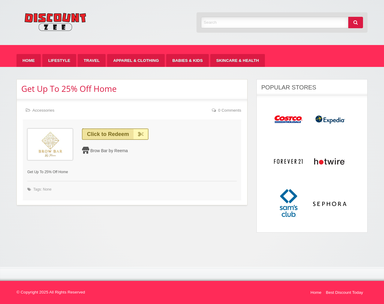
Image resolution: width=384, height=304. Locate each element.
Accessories (43, 110)
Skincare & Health (237, 60)
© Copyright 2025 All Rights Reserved (50, 292)
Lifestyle (59, 60)
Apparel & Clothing (136, 60)
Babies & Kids (187, 60)
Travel (92, 60)
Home (28, 60)
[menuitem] (28, 60)
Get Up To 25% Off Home (69, 88)
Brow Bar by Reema (109, 150)
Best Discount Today (344, 292)
